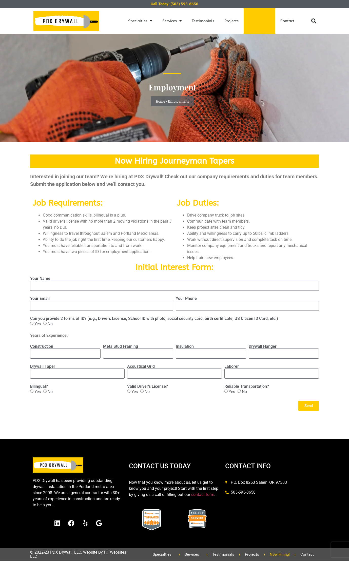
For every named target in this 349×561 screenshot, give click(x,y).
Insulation (185, 346)
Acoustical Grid (141, 366)
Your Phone (186, 299)
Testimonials (203, 21)
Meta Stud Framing (120, 346)
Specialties (140, 20)
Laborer (231, 366)
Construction (41, 346)
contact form (202, 494)
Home (160, 101)
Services (172, 20)
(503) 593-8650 (184, 4)
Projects (231, 21)
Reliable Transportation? (246, 386)
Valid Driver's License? (147, 386)
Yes (37, 323)
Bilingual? (39, 386)
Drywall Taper (42, 366)
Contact (287, 21)
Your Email (40, 299)
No (50, 323)
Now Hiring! (259, 21)
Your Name (40, 279)
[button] (314, 21)
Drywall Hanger (263, 346)
